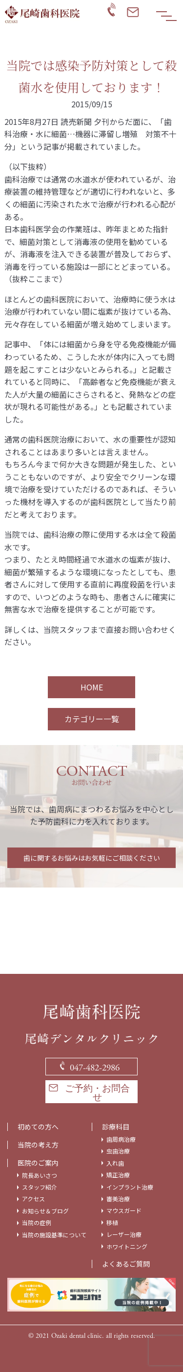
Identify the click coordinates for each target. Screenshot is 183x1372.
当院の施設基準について (54, 1234)
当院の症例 (36, 1222)
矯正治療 (118, 1174)
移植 (112, 1222)
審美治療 (118, 1198)
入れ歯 (115, 1163)
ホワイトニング (126, 1246)
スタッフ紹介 (39, 1187)
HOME (92, 687)
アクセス (33, 1198)
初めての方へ (38, 1127)
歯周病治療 (121, 1139)
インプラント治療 (129, 1187)
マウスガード (124, 1210)
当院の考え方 (38, 1145)
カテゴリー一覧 (91, 719)
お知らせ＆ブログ (45, 1211)
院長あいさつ (39, 1175)
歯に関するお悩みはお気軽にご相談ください (91, 858)
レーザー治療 (124, 1234)
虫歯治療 (118, 1151)
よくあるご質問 (126, 1264)
